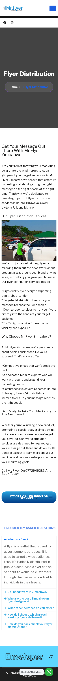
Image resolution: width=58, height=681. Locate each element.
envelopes (25, 656)
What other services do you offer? (30, 608)
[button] (29, 539)
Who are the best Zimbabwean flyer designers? (28, 600)
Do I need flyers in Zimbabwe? (27, 591)
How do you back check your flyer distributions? (30, 625)
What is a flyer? (17, 539)
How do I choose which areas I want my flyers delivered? (27, 616)
